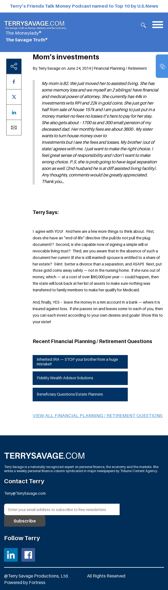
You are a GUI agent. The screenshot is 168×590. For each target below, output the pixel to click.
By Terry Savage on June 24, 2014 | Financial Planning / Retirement (90, 68)
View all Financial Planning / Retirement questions (98, 415)
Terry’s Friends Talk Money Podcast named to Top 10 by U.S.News (84, 6)
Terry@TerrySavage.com (25, 493)
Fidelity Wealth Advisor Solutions (65, 377)
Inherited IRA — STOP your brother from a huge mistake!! (77, 361)
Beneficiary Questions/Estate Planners (70, 394)
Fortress (37, 582)
